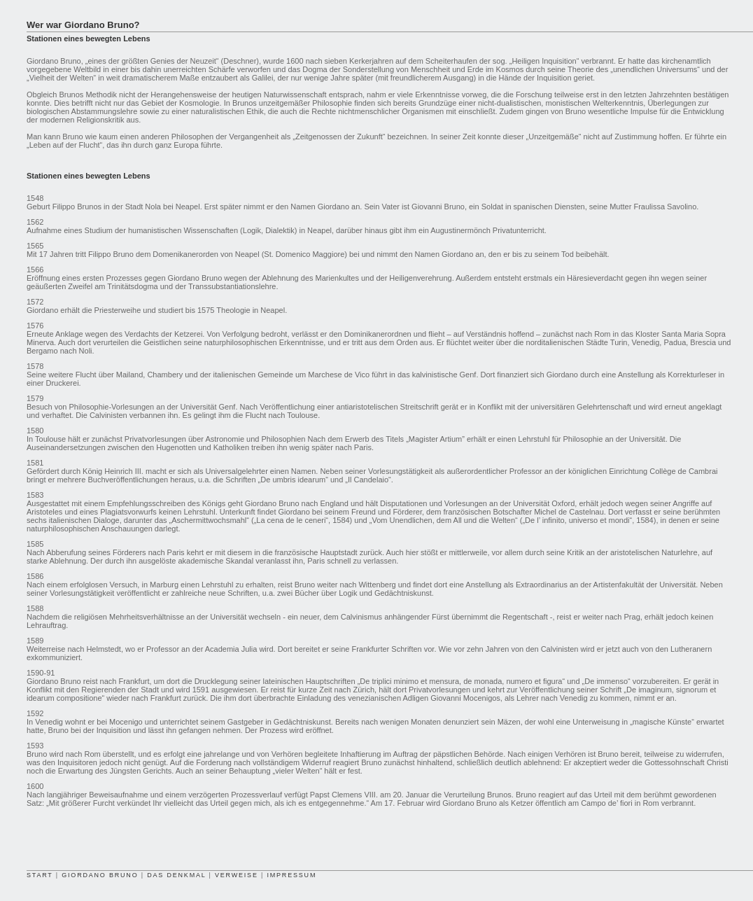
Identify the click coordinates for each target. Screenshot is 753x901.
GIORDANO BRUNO (100, 875)
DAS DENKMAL (176, 875)
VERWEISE (236, 875)
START (40, 875)
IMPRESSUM (291, 875)
